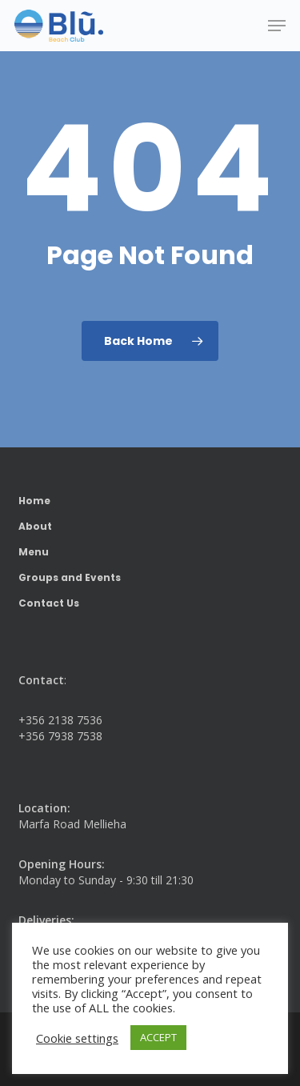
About (35, 526)
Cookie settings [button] (77, 1038)
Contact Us (48, 603)
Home (34, 500)
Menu (33, 552)
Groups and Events (69, 577)
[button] (277, 26)
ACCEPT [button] (158, 1037)
